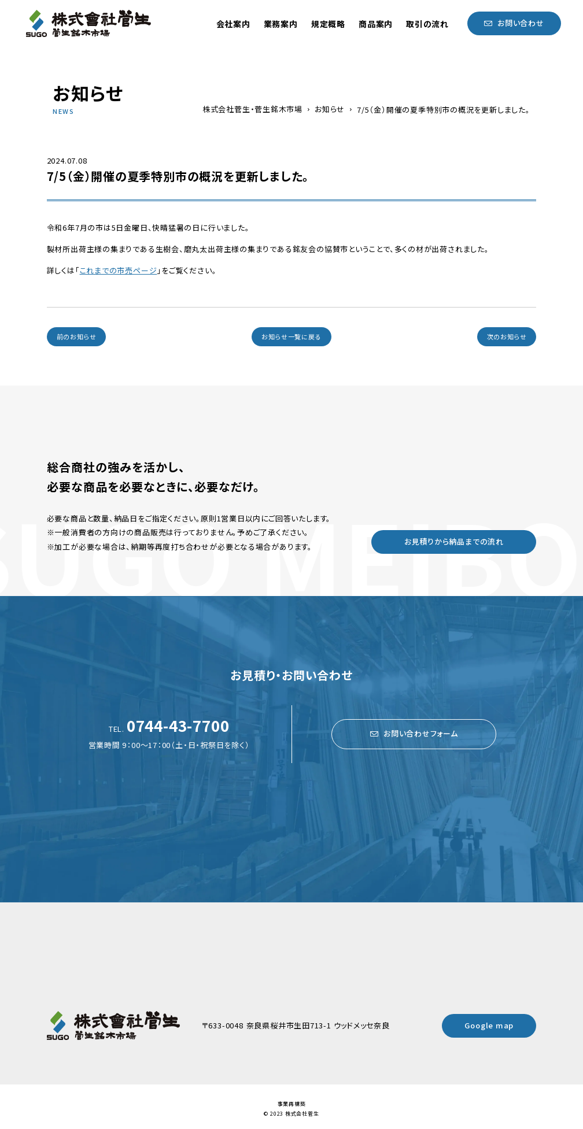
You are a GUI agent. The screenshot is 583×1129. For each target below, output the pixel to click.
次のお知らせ (507, 336)
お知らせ (330, 109)
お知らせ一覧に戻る (291, 336)
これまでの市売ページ (118, 270)
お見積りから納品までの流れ (454, 541)
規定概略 (328, 23)
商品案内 (376, 23)
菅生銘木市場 (88, 23)
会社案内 (233, 23)
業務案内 (281, 23)
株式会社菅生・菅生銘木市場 (252, 109)
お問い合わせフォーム (420, 733)
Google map (489, 1025)
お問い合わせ (520, 22)
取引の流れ (427, 23)
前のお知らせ (77, 336)
